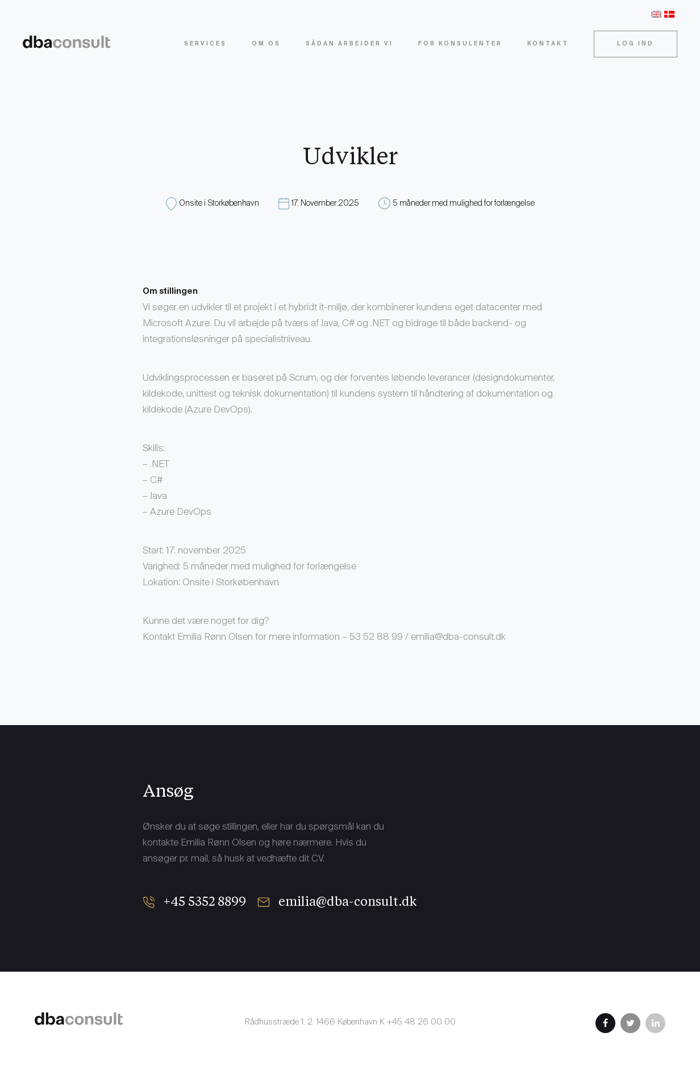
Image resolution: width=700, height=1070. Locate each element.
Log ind (635, 44)
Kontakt (548, 44)
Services (205, 44)
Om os (266, 44)
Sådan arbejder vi (349, 44)
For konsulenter (460, 44)
